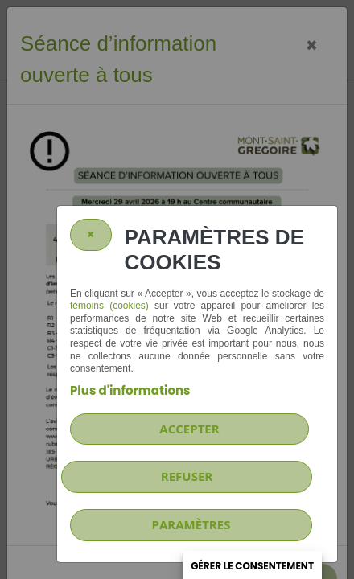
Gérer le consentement (252, 566)
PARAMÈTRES (191, 524)
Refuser (186, 476)
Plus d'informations (130, 390)
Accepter (189, 429)
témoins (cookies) (109, 305)
